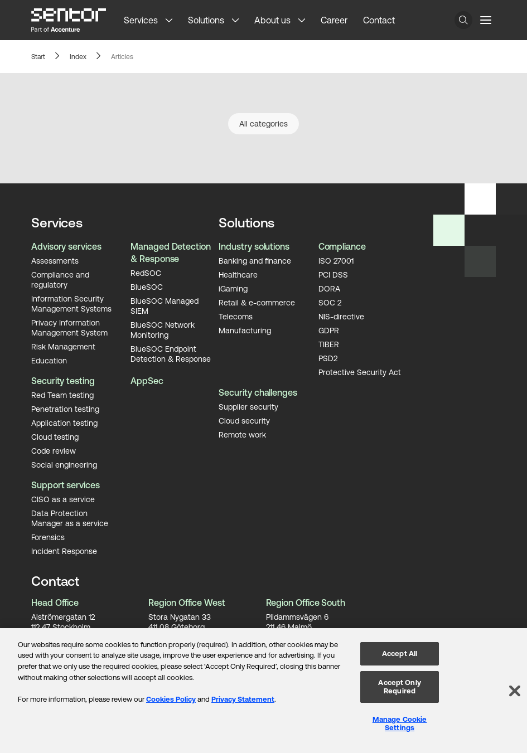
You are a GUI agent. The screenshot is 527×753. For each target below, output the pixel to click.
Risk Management (63, 346)
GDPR (328, 330)
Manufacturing (245, 330)
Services (141, 20)
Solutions (206, 20)
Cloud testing (55, 436)
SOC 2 (329, 302)
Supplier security (248, 406)
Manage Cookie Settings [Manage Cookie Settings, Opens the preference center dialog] (400, 723)
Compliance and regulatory (60, 279)
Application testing (64, 422)
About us (272, 20)
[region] (263, 690)
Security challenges (258, 392)
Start (38, 57)
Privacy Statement (242, 699)
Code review (53, 450)
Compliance (342, 246)
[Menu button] (486, 20)
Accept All (399, 653)
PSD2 (327, 357)
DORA (329, 288)
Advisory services (66, 246)
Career (334, 20)
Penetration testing (65, 408)
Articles (122, 57)
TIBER (328, 343)
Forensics (48, 536)
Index (78, 57)
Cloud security (244, 420)
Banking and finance (255, 260)
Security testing (63, 381)
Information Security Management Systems (71, 303)
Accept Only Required (399, 687)
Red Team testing (62, 394)
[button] (173, 20)
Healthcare (238, 274)
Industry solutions (254, 246)
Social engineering (64, 464)
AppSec (146, 381)
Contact (379, 20)
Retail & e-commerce (257, 302)
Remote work (242, 434)
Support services (65, 485)
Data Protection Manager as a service (69, 517)
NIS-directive (341, 316)
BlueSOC (146, 286)
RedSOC (145, 272)
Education (49, 360)
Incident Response (64, 550)
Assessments (55, 260)
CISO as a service (63, 498)
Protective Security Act (359, 371)
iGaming (233, 288)
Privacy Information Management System (69, 327)
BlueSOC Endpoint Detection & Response (170, 353)
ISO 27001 (336, 260)
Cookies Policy (171, 699)
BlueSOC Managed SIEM (164, 305)
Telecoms (236, 316)
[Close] (514, 690)
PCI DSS (333, 274)
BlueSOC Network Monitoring (162, 329)
